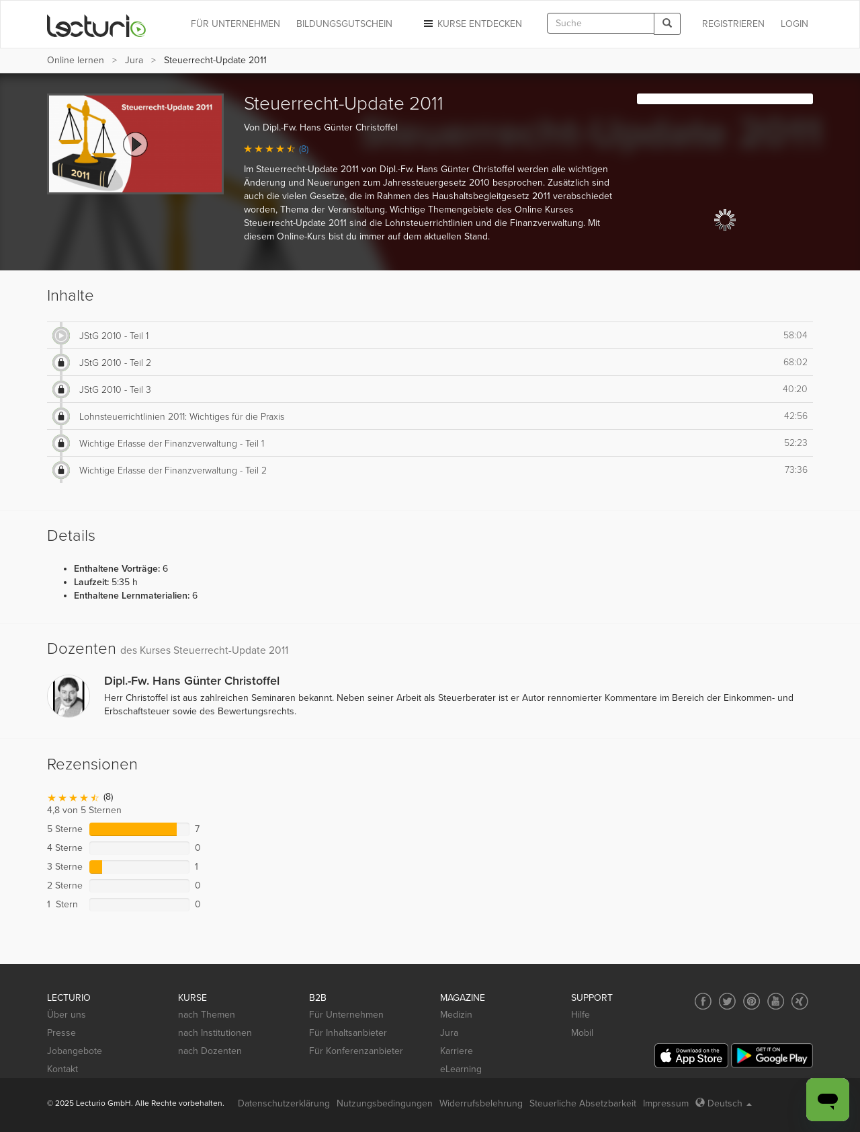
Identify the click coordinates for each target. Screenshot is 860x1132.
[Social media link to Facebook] (703, 1001)
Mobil (582, 1033)
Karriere (456, 1051)
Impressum (666, 1103)
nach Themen (206, 1014)
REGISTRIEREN (733, 24)
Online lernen (75, 60)
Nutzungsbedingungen (385, 1103)
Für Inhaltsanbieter (348, 1033)
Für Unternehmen (346, 1014)
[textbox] (600, 23)
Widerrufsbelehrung (481, 1103)
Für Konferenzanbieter (356, 1051)
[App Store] (691, 1055)
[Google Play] (772, 1055)
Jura (134, 60)
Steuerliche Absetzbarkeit (582, 1103)
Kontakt (62, 1069)
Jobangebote (74, 1051)
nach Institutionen (215, 1033)
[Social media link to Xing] (799, 1001)
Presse (61, 1033)
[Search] (667, 24)
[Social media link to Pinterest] (751, 1001)
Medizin (456, 1014)
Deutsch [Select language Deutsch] (723, 1103)
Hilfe (580, 1014)
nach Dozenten (210, 1051)
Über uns (66, 1014)
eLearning (461, 1069)
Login (794, 24)
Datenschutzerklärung (284, 1103)
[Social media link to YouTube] (775, 1001)
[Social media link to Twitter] (727, 1001)
